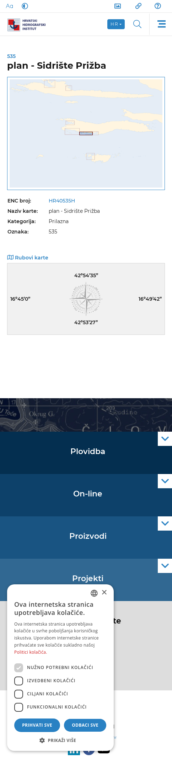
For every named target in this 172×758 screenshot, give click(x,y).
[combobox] (94, 593)
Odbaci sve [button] (85, 725)
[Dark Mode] (23, 6)
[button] (60, 740)
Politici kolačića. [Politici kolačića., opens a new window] (30, 652)
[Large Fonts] (9, 6)
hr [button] (114, 24)
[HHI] (29, 24)
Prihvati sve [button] (37, 725)
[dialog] (60, 667)
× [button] (104, 592)
